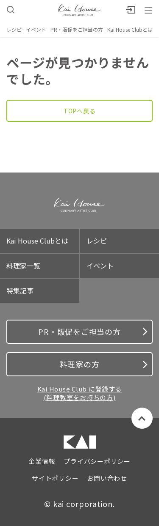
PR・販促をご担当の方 (76, 29)
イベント (36, 29)
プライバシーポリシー (97, 461)
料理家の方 (104, 364)
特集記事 (19, 290)
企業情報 (41, 461)
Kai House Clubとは (130, 29)
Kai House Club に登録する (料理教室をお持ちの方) (79, 393)
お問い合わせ (107, 478)
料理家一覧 (23, 265)
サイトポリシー (55, 478)
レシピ (14, 29)
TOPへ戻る (80, 111)
